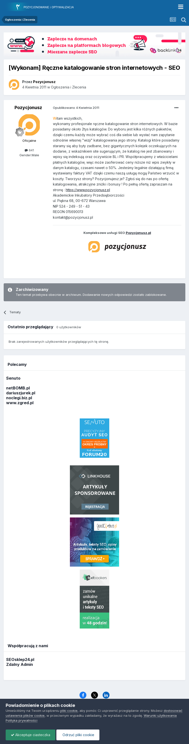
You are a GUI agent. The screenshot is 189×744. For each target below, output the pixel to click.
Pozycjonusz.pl (138, 233)
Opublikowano (76, 108)
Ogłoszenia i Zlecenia (68, 87)
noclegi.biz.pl (19, 397)
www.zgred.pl (19, 402)
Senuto (13, 378)
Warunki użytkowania (160, 715)
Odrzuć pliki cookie (78, 735)
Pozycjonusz (28, 107)
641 (29, 150)
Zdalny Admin (19, 664)
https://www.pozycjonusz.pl (88, 190)
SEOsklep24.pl (20, 659)
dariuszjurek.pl (20, 392)
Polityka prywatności (21, 720)
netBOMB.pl (18, 388)
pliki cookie (69, 711)
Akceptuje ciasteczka (30, 735)
